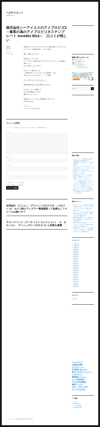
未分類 (75, 298)
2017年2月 (76, 283)
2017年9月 (76, 270)
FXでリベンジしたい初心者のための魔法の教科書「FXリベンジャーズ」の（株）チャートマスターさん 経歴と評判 (83, 206)
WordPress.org (77, 407)
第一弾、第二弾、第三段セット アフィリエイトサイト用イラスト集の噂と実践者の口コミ (83, 224)
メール (8, 165)
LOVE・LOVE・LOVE (80, 387)
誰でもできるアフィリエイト (82, 372)
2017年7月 (75, 274)
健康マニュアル (77, 384)
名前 (8, 157)
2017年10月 (76, 268)
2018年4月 (76, 258)
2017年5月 (75, 277)
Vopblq (84, 231)
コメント (8, 131)
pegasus (8, 51)
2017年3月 (76, 281)
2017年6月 (76, 276)
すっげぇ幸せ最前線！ (79, 382)
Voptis (75, 210)
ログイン (75, 402)
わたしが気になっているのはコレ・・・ (36, 80)
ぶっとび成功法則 (78, 379)
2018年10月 (76, 247)
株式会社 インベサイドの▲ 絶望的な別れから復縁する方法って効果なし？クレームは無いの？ (83, 191)
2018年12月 (76, 244)
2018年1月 (76, 263)
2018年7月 (76, 252)
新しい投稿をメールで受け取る (16, 185)
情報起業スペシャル (79, 377)
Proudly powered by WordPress (24, 419)
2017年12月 (76, 265)
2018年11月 (76, 245)
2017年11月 (76, 267)
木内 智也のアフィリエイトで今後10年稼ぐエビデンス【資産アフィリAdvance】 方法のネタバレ (84, 229)
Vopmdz (81, 215)
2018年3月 (76, 260)
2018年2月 (76, 261)
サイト (8, 174)
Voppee (82, 226)
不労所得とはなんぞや (79, 370)
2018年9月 (76, 249)
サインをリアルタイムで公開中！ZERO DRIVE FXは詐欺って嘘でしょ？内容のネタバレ (83, 213)
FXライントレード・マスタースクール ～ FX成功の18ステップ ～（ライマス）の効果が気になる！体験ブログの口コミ (83, 167)
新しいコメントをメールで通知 (16, 182)
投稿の (76, 403)
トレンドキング (77, 362)
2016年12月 (76, 286)
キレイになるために (79, 389)
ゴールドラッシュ (78, 367)
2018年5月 (76, 256)
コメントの (77, 405)
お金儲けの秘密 (77, 365)
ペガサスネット (14, 12)
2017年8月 (76, 272)
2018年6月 (76, 254)
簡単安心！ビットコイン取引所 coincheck (82, 72)
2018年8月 (76, 251)
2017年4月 (76, 279)
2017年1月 (75, 284)
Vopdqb (77, 221)
